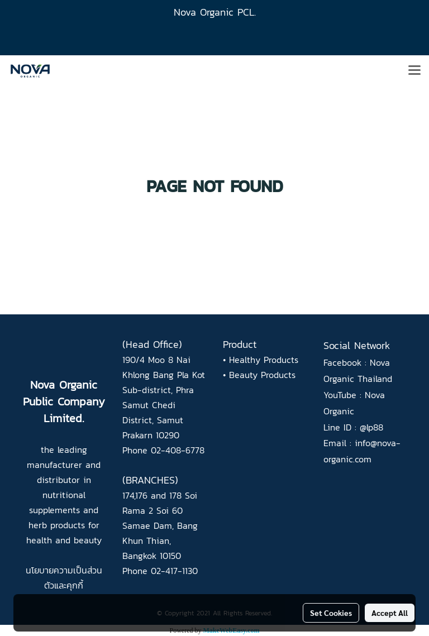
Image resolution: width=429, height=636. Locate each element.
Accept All (389, 613)
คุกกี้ (74, 585)
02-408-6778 (177, 450)
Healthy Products (263, 359)
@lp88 (371, 427)
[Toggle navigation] (414, 71)
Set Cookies (331, 613)
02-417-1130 (174, 570)
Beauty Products (262, 374)
